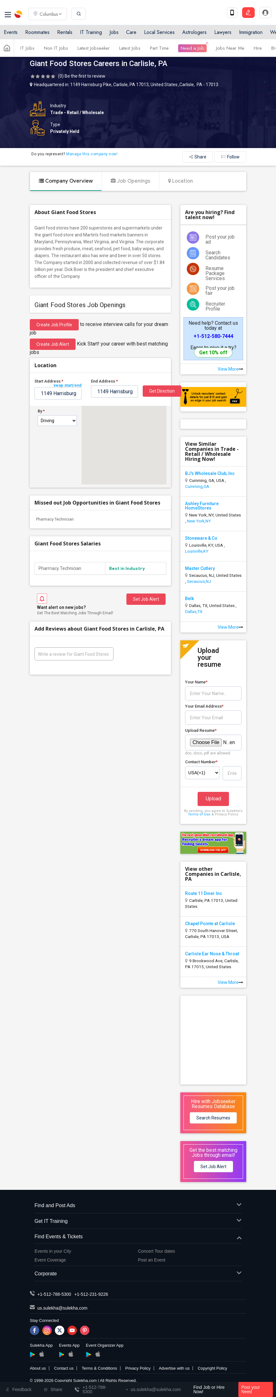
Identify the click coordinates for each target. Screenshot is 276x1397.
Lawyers (222, 32)
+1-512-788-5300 (54, 1294)
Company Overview (66, 181)
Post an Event (151, 1259)
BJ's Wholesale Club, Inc (210, 473)
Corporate (138, 1274)
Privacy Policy (138, 1368)
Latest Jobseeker (93, 48)
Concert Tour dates (156, 1251)
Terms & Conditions (99, 1368)
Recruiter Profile (215, 306)
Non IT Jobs (56, 48)
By (41, 411)
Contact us (63, 1368)
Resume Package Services (215, 273)
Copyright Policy (212, 1368)
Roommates (37, 32)
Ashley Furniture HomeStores (202, 506)
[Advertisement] (227, 1039)
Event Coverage (50, 1259)
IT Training (91, 32)
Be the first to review (85, 76)
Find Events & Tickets (138, 1237)
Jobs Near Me (230, 48)
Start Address (58, 382)
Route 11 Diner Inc (203, 893)
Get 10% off (213, 353)
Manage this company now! (92, 154)
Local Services (159, 32)
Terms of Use (199, 814)
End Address (104, 381)
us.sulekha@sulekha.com (62, 1308)
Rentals (64, 32)
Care (131, 32)
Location (180, 181)
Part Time (159, 48)
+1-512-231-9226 (91, 1294)
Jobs (114, 32)
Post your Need (251, 1389)
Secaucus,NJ (199, 581)
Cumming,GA (197, 486)
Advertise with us (174, 1368)
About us (38, 1368)
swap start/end (67, 385)
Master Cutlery (200, 568)
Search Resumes (213, 1117)
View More (230, 369)
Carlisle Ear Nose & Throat (212, 953)
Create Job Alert (52, 344)
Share (197, 156)
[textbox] (58, 393)
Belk (189, 598)
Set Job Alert (146, 599)
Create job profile (54, 324)
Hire (258, 48)
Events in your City (52, 1251)
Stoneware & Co (201, 538)
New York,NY (199, 520)
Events (11, 32)
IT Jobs (27, 48)
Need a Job (192, 48)
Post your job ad (220, 239)
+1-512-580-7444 (213, 336)
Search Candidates (217, 255)
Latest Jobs (130, 48)
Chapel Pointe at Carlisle (210, 923)
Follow (230, 156)
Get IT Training (138, 1221)
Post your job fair (220, 290)
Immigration (251, 32)
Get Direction (162, 391)
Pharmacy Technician (55, 519)
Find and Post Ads (138, 1205)
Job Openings (130, 181)
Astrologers (194, 32)
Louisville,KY (196, 551)
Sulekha (19, 14)
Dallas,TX (193, 611)
